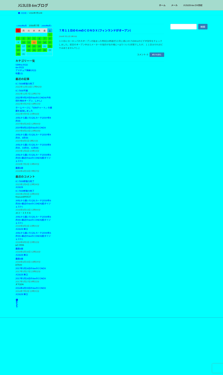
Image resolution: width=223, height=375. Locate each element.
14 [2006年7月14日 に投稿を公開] (44, 42)
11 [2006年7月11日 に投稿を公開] (29, 42)
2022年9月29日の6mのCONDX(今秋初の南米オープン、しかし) (33, 99)
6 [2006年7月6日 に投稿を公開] (39, 38)
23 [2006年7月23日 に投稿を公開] (18, 50)
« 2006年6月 (21, 25)
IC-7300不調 (21, 90)
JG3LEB (19, 187)
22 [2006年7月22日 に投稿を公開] (50, 46)
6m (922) (19, 67)
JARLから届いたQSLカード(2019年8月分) (33, 119)
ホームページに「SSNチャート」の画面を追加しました (33, 109)
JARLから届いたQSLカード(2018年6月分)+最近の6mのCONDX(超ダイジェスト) (33, 157)
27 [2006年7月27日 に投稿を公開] (39, 50)
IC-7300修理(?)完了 (24, 83)
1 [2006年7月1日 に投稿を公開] (49, 34)
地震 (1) (19, 73)
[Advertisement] (189, 101)
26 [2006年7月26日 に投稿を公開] (34, 50)
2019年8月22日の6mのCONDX (30, 127)
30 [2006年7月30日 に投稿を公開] (18, 54)
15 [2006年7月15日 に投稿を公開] (50, 42)
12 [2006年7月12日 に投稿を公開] (34, 42)
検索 (202, 26)
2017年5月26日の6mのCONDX (30, 268)
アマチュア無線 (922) (25, 70)
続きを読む (157, 54)
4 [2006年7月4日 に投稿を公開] (28, 38)
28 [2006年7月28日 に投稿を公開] (44, 50)
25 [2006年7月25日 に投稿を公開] (29, 50)
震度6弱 (19, 168)
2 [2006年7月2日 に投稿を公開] (18, 38)
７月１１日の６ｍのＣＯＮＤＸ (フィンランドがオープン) (95, 30)
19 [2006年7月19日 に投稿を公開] (34, 46)
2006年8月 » (47, 25)
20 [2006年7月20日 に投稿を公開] (39, 46)
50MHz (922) (21, 64)
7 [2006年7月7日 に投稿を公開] (44, 38)
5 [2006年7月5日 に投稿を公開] (34, 38)
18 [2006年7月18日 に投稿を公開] (29, 46)
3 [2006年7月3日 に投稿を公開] (23, 38)
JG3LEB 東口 (21, 229)
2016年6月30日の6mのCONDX (30, 288)
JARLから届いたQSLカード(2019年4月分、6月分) (33, 136)
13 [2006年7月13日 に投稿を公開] (39, 42)
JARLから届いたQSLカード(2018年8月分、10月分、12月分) (33, 146)
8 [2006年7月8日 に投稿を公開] (49, 38)
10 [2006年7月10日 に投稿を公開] (23, 42)
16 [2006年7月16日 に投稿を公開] (18, 46)
